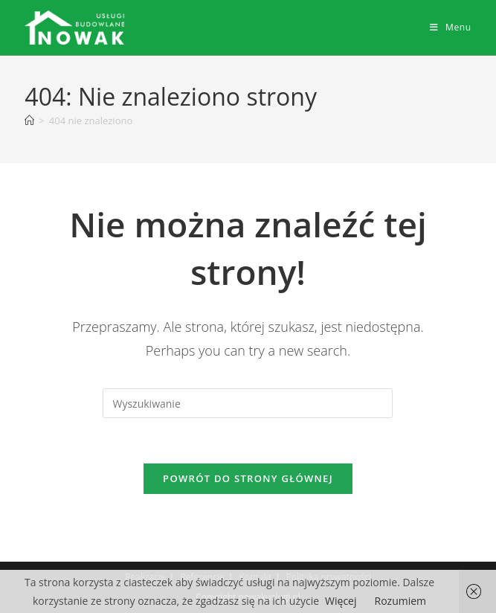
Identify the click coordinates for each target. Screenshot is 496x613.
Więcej (340, 601)
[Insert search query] (248, 403)
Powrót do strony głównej (248, 478)
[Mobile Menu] (450, 27)
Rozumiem (401, 601)
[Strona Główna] (29, 120)
